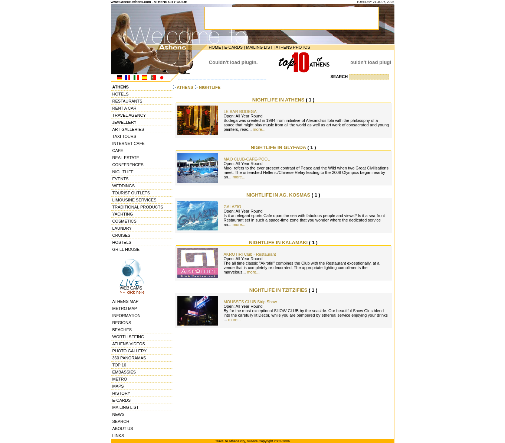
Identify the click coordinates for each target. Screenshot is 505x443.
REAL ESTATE (126, 157)
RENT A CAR (124, 108)
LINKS (118, 435)
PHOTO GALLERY (129, 351)
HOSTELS (121, 242)
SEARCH (120, 421)
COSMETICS (124, 221)
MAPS (118, 386)
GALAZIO (232, 206)
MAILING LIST (259, 47)
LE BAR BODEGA (239, 111)
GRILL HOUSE (126, 249)
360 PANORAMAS (129, 358)
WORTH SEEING (128, 336)
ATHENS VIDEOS (128, 344)
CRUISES (121, 235)
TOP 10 (119, 365)
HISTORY (121, 393)
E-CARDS (233, 47)
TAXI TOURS (124, 136)
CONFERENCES (128, 164)
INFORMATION (126, 315)
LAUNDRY (122, 228)
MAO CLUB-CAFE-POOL (246, 159)
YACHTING (122, 214)
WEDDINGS (123, 186)
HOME (215, 47)
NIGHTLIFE (123, 171)
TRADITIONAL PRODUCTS (137, 207)
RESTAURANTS (127, 101)
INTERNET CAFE (128, 143)
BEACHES (122, 329)
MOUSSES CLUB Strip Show (250, 302)
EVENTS (120, 179)
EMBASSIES (124, 372)
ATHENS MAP (125, 301)
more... (259, 129)
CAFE (117, 150)
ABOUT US (122, 428)
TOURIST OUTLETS (131, 193)
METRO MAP (124, 308)
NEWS (118, 414)
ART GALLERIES (128, 129)
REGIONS (121, 322)
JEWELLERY (124, 122)
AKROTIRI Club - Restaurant (249, 254)
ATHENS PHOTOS (293, 47)
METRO (119, 379)
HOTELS (120, 94)
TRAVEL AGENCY (129, 115)
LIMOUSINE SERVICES (134, 200)
